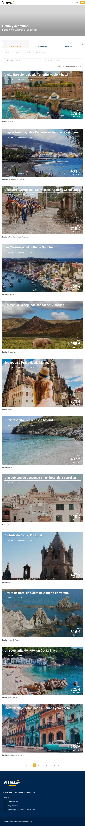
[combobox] (63, 61)
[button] (2, 44)
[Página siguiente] (54, 765)
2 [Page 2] (38, 765)
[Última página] (58, 765)
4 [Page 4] (46, 765)
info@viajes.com (13, 806)
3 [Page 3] (42, 765)
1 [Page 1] (34, 765)
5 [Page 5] (50, 765)
